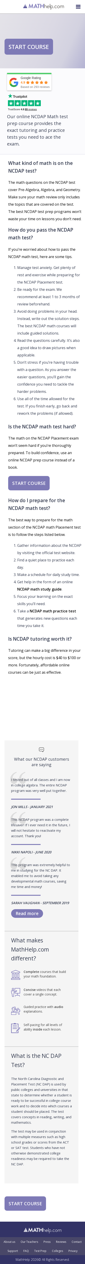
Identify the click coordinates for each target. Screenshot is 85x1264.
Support (12, 1251)
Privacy (73, 1251)
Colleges (57, 1251)
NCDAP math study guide (39, 589)
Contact (77, 1242)
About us (9, 1242)
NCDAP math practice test (53, 611)
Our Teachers (29, 1242)
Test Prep (40, 1251)
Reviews (61, 1242)
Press (47, 1242)
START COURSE (29, 47)
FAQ (26, 1251)
